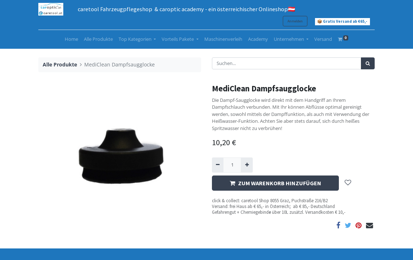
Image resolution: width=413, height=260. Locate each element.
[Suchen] (368, 63)
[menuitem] (71, 39)
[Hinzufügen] (246, 165)
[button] (348, 183)
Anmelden (295, 21)
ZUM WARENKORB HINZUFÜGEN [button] (275, 183)
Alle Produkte (60, 64)
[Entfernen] (217, 165)
